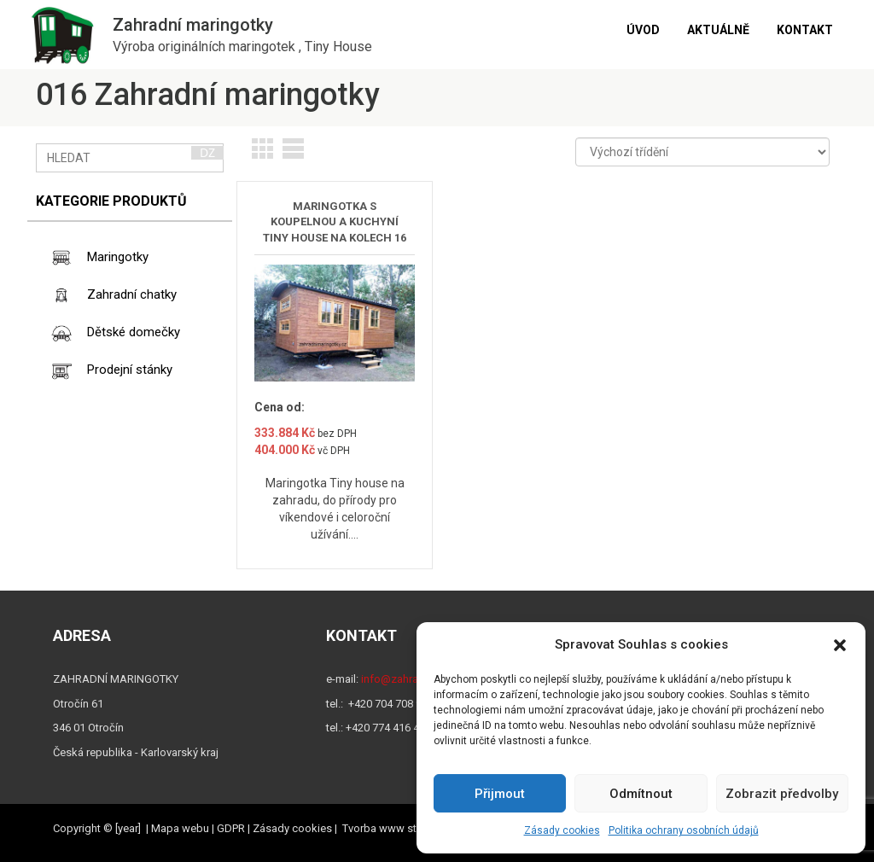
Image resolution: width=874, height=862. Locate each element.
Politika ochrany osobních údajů (684, 830)
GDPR (231, 828)
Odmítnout (641, 793)
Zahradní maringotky (193, 25)
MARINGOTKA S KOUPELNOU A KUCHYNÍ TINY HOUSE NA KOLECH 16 (334, 222)
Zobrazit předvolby (781, 793)
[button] (839, 645)
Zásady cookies (562, 830)
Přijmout (500, 793)
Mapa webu (180, 828)
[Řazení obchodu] (702, 151)
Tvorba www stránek (393, 828)
